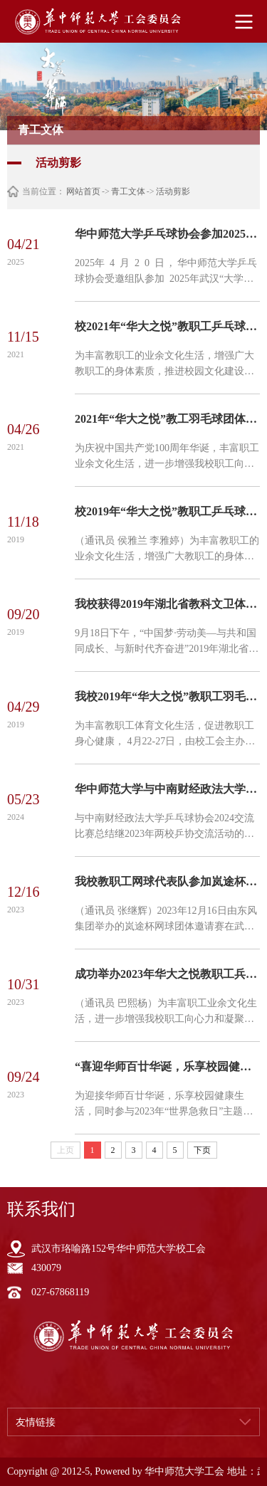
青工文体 (128, 191)
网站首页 (83, 191)
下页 (202, 1150)
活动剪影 (173, 191)
